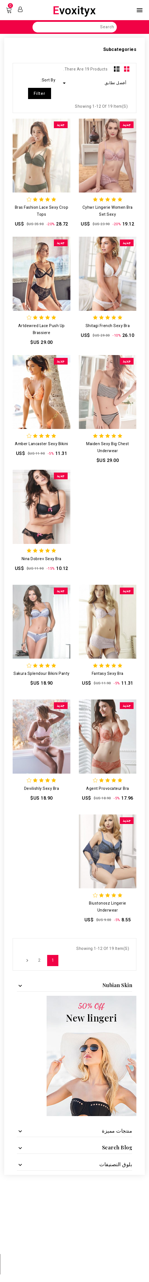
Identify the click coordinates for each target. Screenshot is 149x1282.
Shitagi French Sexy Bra (108, 326)
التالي (27, 960)
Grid (127, 69)
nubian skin (117, 985)
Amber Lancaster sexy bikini (41, 444)
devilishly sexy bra (41, 789)
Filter (39, 93)
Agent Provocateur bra (107, 789)
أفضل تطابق (93, 83)
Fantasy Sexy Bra (107, 674)
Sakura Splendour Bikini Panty (41, 674)
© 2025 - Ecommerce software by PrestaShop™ (74, 1274)
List (117, 69)
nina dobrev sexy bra (41, 559)
